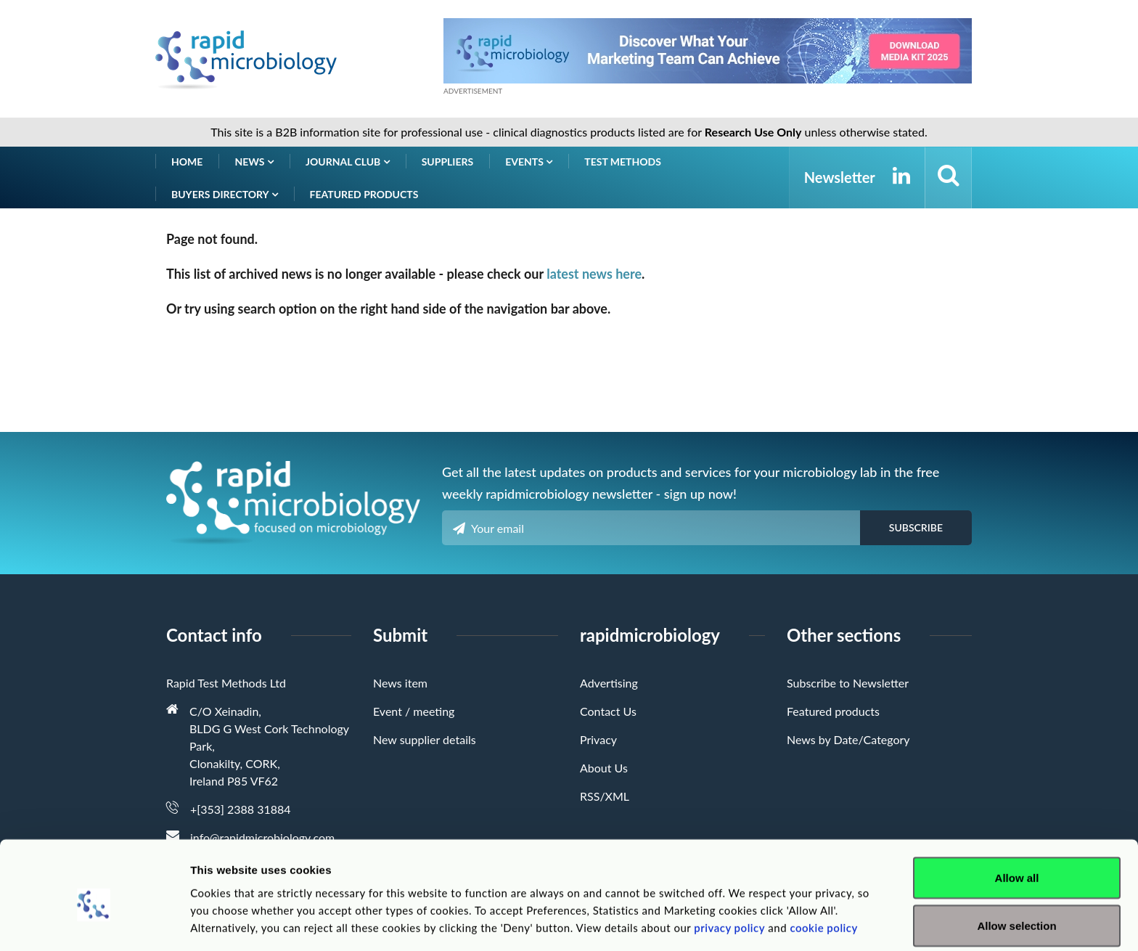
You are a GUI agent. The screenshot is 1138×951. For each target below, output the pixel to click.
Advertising (609, 683)
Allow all (1017, 817)
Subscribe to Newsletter (848, 683)
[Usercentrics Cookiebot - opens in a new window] (93, 923)
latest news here (594, 274)
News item (400, 683)
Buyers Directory (224, 194)
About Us (604, 768)
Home (186, 161)
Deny (1017, 912)
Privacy (598, 739)
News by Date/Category (848, 739)
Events (528, 161)
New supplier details (424, 739)
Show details (761, 913)
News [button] (254, 161)
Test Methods (622, 161)
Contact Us (608, 711)
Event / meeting (413, 711)
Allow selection (1016, 865)
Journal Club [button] (348, 161)
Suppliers (448, 161)
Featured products (364, 194)
